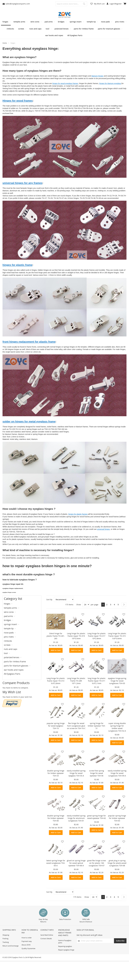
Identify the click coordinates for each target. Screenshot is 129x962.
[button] (61, 614)
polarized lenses (11, 657)
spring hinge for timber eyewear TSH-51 (96, 726)
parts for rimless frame (15, 661)
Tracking (6, 942)
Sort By (49, 599)
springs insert (10, 624)
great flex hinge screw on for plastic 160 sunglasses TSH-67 (96, 863)
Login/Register (114, 4)
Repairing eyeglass (65, 946)
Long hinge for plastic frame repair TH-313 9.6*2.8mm (56, 681)
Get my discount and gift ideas (89, 935)
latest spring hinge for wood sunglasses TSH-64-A (55, 863)
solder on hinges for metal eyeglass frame (29, 421)
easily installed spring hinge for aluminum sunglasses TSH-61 (76, 818)
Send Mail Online (46, 935)
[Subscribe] (120, 940)
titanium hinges (97, 76)
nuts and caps (10, 649)
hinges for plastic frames (78, 514)
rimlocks (8, 641)
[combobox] (71, 3)
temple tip (9, 628)
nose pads (9, 632)
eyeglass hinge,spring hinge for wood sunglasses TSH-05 (117, 681)
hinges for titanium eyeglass (110, 83)
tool (6, 653)
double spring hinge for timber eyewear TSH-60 (55, 818)
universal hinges (103, 529)
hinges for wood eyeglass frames (65, 83)
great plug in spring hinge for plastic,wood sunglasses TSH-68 (117, 863)
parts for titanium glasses (16, 665)
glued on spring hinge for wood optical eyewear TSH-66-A (76, 863)
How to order (27, 937)
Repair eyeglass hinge (66, 950)
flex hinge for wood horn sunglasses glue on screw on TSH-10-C (76, 726)
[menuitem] (6, 21)
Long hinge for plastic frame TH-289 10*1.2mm (76, 681)
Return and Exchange (11, 946)
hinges (7, 603)
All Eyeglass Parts (12, 673)
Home (5, 43)
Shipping (6, 935)
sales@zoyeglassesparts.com (16, 4)
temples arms (10, 607)
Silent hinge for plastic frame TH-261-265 (56, 636)
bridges (7, 620)
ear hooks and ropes (14, 669)
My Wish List (99, 4)
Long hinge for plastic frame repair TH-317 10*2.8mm (96, 636)
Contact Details (46, 938)
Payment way (27, 941)
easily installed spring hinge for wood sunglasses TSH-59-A (117, 773)
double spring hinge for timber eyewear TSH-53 (55, 773)
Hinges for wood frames (18, 100)
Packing (5, 938)
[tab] (12, 603)
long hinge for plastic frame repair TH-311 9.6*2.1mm (97, 681)
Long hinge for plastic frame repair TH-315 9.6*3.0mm (117, 636)
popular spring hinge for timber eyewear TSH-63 (117, 818)
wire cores (9, 612)
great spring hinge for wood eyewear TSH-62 (96, 816)
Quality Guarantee (28, 948)
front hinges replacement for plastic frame (29, 341)
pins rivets (9, 636)
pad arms (8, 616)
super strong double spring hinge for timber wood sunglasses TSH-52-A (117, 727)
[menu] (64, 28)
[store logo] (64, 14)
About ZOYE (26, 945)
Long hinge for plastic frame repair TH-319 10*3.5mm (76, 636)
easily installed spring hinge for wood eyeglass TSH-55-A (76, 773)
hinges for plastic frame (17, 264)
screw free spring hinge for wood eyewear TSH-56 (96, 773)
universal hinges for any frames (22, 182)
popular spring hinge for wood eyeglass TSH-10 (56, 726)
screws (7, 645)
